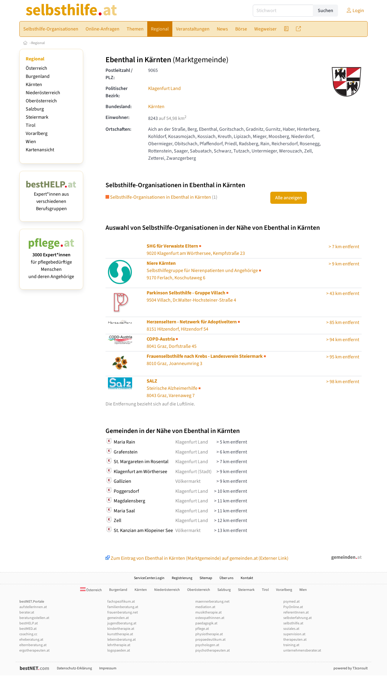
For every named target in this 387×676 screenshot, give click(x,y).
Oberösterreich (41, 101)
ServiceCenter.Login (149, 578)
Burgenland (38, 76)
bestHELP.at (28, 623)
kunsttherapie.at (120, 634)
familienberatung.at (122, 607)
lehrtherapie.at (118, 645)
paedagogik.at (206, 623)
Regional (38, 43)
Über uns (226, 578)
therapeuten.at (295, 639)
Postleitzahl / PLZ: (119, 74)
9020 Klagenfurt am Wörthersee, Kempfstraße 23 (196, 250)
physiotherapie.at (209, 634)
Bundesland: (119, 106)
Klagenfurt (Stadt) (193, 471)
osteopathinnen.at (209, 617)
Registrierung (182, 578)
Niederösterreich (43, 92)
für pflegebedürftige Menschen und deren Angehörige (51, 262)
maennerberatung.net (212, 601)
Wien (31, 141)
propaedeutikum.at (210, 639)
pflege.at (202, 628)
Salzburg (35, 109)
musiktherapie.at (208, 612)
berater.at (26, 612)
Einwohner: (117, 117)
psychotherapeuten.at (212, 650)
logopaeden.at (118, 650)
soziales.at (291, 628)
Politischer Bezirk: (117, 92)
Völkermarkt (187, 481)
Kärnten (34, 84)
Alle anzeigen (288, 197)
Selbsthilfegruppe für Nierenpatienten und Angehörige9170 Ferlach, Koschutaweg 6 (204, 270)
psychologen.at (207, 645)
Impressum (107, 668)
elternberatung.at (33, 645)
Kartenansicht (40, 149)
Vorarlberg (36, 133)
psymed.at (291, 601)
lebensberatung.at (121, 639)
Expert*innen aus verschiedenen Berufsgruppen (51, 198)
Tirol (30, 125)
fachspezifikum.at (121, 601)
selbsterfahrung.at (297, 617)
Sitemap (206, 578)
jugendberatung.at (121, 623)
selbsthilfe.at (293, 623)
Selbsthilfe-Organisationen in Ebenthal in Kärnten (161, 197)
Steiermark (37, 117)
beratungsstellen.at (34, 617)
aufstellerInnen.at (33, 607)
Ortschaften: (118, 129)
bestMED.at (28, 628)
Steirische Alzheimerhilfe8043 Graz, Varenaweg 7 (174, 388)
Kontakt (247, 578)
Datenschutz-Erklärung (74, 668)
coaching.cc (28, 634)
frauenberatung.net (122, 612)
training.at (291, 645)
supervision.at (294, 634)
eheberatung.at (31, 639)
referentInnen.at (296, 612)
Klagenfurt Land (164, 88)
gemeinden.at (118, 617)
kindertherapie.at (120, 628)
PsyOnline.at (293, 607)
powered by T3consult (350, 668)
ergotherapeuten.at (34, 650)
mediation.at (205, 607)
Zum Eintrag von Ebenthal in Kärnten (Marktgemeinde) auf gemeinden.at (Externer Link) (197, 558)
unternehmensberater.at (302, 650)
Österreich (36, 68)
